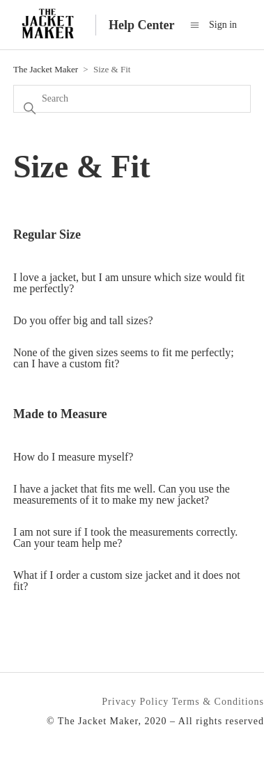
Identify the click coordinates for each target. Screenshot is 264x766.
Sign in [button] (223, 25)
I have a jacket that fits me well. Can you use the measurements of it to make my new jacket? (121, 494)
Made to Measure (60, 414)
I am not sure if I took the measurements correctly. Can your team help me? (125, 537)
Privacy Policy (135, 701)
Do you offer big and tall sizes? (83, 320)
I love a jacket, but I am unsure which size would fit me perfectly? (128, 282)
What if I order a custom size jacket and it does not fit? (126, 580)
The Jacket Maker (45, 69)
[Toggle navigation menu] (194, 25)
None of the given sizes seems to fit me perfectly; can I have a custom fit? (123, 357)
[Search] (132, 99)
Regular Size (47, 234)
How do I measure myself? (73, 457)
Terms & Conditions (218, 701)
